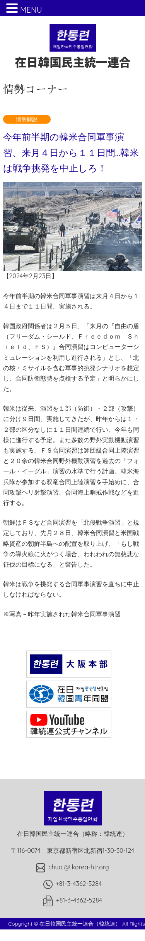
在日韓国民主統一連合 (73, 54)
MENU (31, 10)
